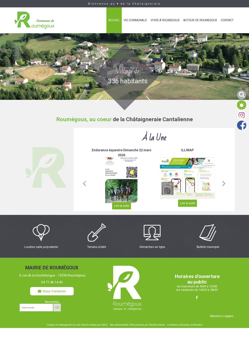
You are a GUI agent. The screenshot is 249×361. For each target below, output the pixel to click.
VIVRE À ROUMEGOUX (165, 20)
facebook (197, 297)
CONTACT (227, 20)
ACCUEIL (114, 20)
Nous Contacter (52, 291)
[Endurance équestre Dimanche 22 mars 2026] (121, 181)
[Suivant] (224, 183)
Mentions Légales (221, 316)
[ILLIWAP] (187, 178)
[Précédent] (84, 183)
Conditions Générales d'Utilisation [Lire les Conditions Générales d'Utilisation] (185, 324)
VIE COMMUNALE (135, 20)
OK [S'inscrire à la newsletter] (57, 307)
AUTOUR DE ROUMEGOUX (200, 20)
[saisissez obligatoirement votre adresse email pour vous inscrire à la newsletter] (36, 307)
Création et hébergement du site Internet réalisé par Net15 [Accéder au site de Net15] (77, 324)
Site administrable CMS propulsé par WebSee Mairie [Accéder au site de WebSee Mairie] (137, 324)
